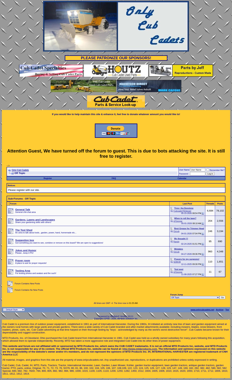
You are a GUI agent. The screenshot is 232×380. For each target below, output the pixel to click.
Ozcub (176, 231)
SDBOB (177, 262)
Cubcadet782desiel (182, 211)
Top (227, 310)
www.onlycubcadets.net (202, 310)
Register (48, 178)
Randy (176, 241)
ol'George (177, 221)
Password (183, 174)
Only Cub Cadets (20, 170)
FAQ (114, 178)
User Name (184, 170)
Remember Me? (215, 170)
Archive (220, 310)
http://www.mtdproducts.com (139, 348)
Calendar (182, 178)
